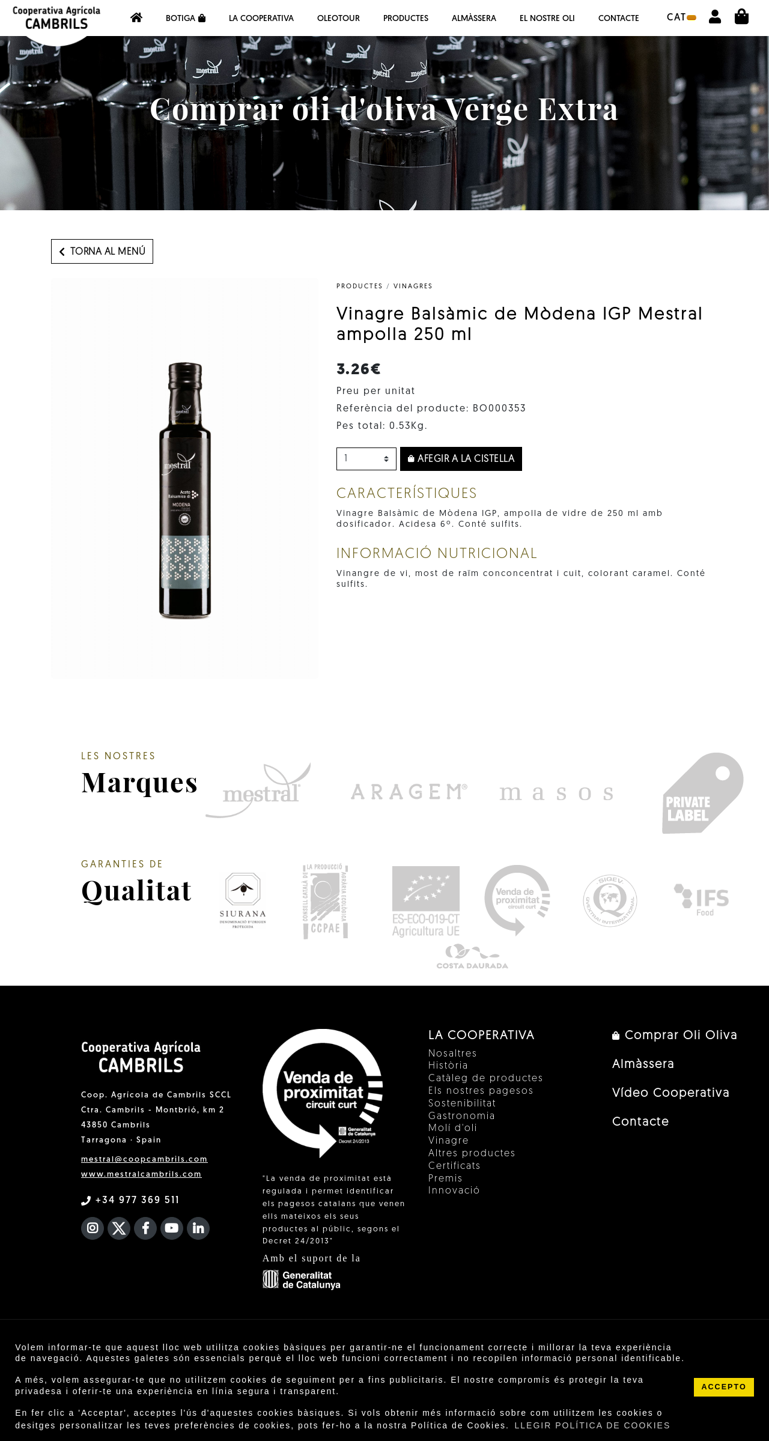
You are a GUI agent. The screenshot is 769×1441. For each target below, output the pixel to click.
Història (448, 1066)
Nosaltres (453, 1054)
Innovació (454, 1191)
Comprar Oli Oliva (675, 1036)
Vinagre (448, 1141)
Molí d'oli (453, 1128)
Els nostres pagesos (481, 1091)
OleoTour (338, 18)
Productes (405, 18)
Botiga (185, 18)
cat (681, 18)
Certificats (454, 1166)
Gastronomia (462, 1116)
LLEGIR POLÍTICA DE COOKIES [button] (593, 1425)
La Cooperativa (261, 18)
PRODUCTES (359, 287)
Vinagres (413, 287)
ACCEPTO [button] (723, 1387)
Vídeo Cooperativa (671, 1094)
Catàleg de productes (486, 1079)
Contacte (618, 18)
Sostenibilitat (462, 1104)
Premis (445, 1179)
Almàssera (474, 18)
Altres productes (472, 1154)
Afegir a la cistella (461, 459)
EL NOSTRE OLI (547, 18)
